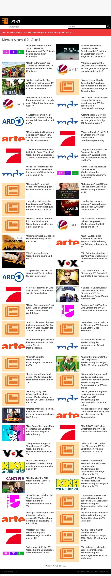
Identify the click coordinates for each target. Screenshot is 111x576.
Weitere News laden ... (56, 566)
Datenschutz (94, 572)
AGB (87, 572)
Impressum (104, 572)
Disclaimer (81, 572)
